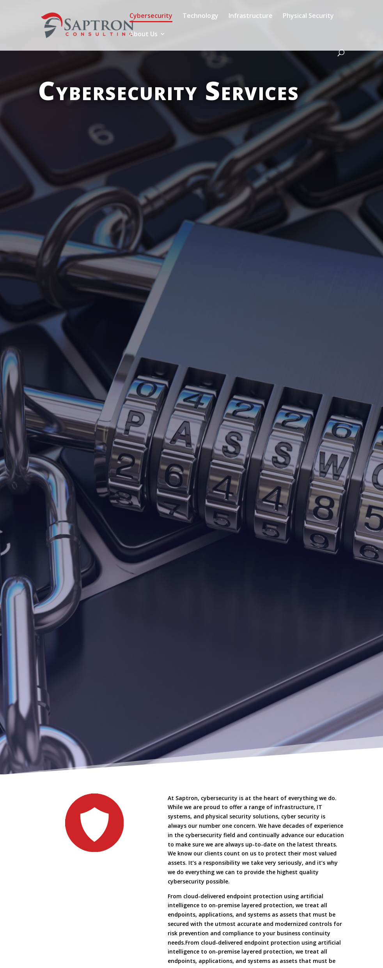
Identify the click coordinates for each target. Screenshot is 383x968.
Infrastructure (251, 16)
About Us (143, 34)
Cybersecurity (150, 16)
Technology (200, 16)
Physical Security (308, 16)
